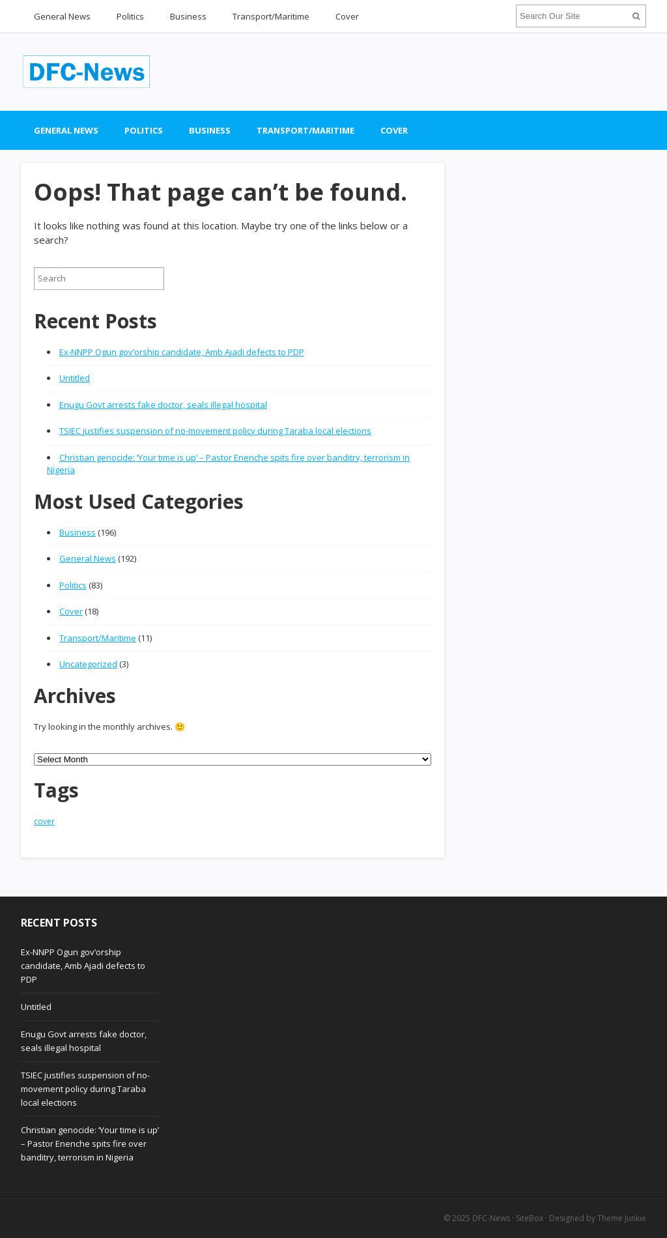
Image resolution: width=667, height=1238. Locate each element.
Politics (130, 16)
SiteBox (529, 1218)
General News (62, 16)
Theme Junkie (621, 1218)
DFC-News (491, 1218)
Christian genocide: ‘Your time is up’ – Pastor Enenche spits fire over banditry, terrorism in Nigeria (90, 1143)
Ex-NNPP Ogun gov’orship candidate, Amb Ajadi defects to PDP (181, 352)
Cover (347, 16)
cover (44, 821)
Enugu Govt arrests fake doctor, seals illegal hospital (163, 404)
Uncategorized (88, 664)
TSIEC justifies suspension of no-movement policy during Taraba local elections (215, 431)
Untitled (74, 378)
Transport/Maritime (271, 16)
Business (188, 16)
